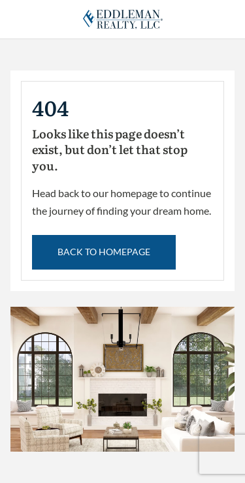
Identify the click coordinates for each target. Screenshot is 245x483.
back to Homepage (103, 251)
